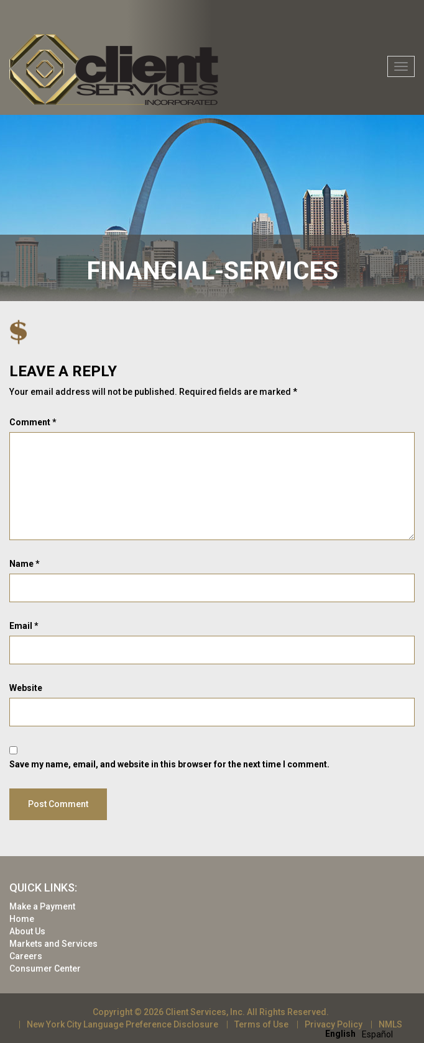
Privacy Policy (333, 1024)
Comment (33, 422)
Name (24, 564)
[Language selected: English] (362, 1033)
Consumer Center (45, 968)
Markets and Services (53, 944)
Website (25, 688)
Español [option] (377, 1034)
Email (24, 626)
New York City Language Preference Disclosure (122, 1024)
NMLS (390, 1024)
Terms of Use (261, 1024)
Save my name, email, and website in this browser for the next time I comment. (169, 764)
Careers (25, 956)
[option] (377, 1034)
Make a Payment (42, 906)
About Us (27, 931)
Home (21, 919)
